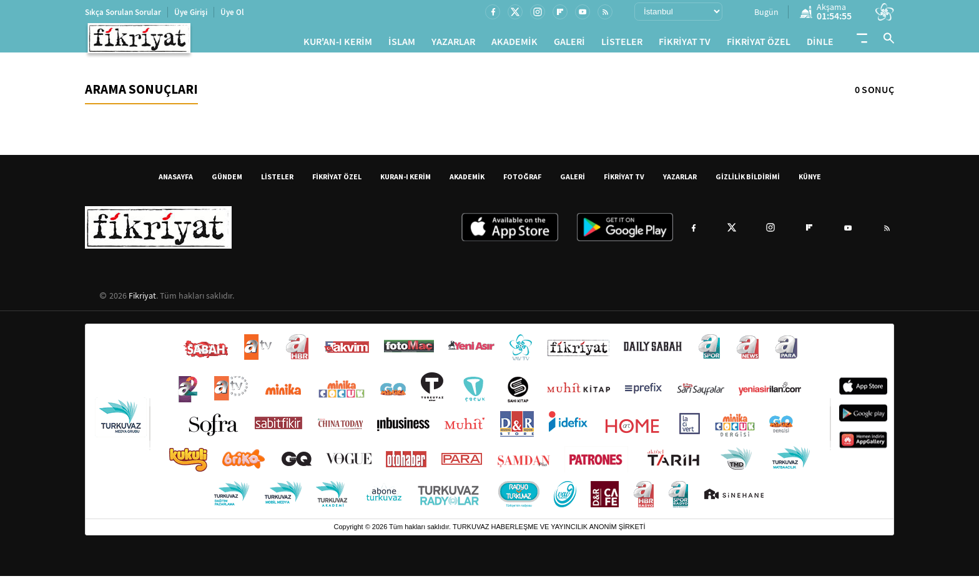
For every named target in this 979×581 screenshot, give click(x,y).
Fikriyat (142, 300)
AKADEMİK (514, 44)
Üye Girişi (190, 12)
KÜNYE (810, 181)
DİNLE (820, 44)
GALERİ (569, 44)
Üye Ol (232, 12)
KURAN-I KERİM (405, 181)
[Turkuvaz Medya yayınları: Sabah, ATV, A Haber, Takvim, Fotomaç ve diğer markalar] (489, 426)
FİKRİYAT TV (685, 44)
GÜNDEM (227, 181)
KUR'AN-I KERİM (337, 44)
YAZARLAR (453, 44)
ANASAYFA (176, 181)
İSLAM (401, 44)
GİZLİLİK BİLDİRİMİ (748, 181)
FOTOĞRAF (522, 181)
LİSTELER (621, 44)
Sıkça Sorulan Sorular (123, 12)
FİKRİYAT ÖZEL (758, 44)
